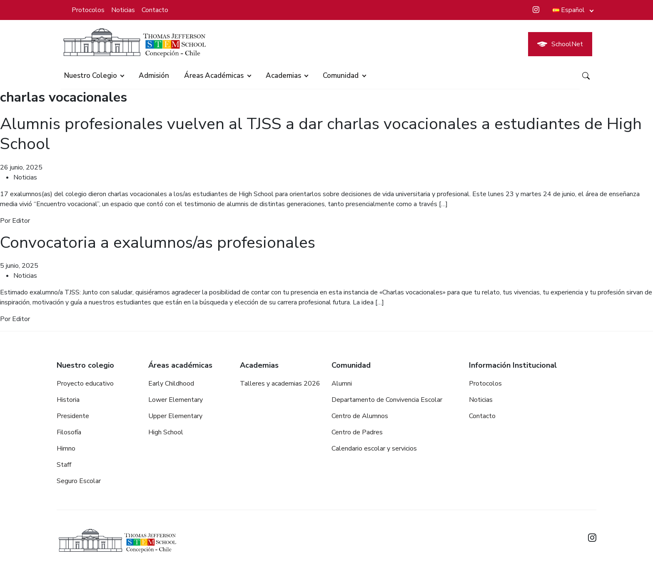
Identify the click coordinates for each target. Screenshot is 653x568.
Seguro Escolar (79, 480)
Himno (66, 447)
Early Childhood (171, 382)
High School (165, 431)
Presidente (73, 415)
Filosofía (69, 431)
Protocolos (88, 10)
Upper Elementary (175, 415)
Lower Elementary (175, 399)
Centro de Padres (357, 431)
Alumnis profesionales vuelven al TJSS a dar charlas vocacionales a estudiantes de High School (310, 133)
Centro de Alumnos (359, 415)
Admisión (154, 75)
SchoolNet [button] (560, 44)
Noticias (123, 10)
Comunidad (341, 75)
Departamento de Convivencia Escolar (386, 399)
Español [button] (569, 10)
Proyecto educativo (85, 382)
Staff (64, 463)
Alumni (341, 382)
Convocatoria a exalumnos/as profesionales (162, 242)
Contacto (155, 10)
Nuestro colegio (90, 75)
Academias (283, 75)
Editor (21, 220)
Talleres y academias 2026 (280, 382)
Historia (68, 399)
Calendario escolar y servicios (374, 447)
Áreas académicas (214, 75)
